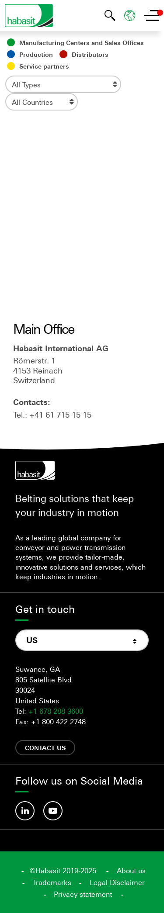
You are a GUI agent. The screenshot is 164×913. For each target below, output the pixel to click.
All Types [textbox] (26, 84)
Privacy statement (83, 894)
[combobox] (63, 84)
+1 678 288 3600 (55, 711)
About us (131, 870)
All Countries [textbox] (32, 102)
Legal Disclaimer (117, 882)
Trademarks (52, 882)
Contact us (45, 747)
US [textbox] (32, 640)
